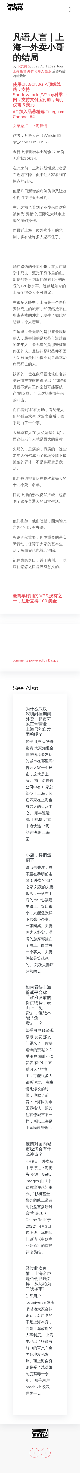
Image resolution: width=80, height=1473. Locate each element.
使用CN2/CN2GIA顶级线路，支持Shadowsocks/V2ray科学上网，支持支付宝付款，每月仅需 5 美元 (40, 94)
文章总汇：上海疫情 (30, 125)
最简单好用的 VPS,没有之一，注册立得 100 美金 (37, 598)
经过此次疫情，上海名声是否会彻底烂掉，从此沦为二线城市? (38, 1278)
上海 (16, 71)
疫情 (23, 71)
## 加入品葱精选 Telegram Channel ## (38, 114)
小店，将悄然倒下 (38, 857)
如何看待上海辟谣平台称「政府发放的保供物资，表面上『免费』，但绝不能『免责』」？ (38, 1005)
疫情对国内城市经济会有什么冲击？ (38, 1149)
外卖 (30, 71)
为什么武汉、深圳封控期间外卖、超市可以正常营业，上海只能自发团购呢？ (38, 721)
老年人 (39, 71)
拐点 (48, 71)
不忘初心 (23, 66)
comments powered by (35, 660)
